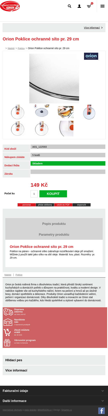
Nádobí (11, 48)
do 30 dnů (35, 332)
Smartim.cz (66, 410)
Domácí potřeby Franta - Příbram (10, 6)
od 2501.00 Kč (60, 311)
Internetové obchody (12, 410)
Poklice (21, 48)
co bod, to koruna (35, 341)
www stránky (30, 410)
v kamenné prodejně (35, 322)
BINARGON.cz (45, 410)
